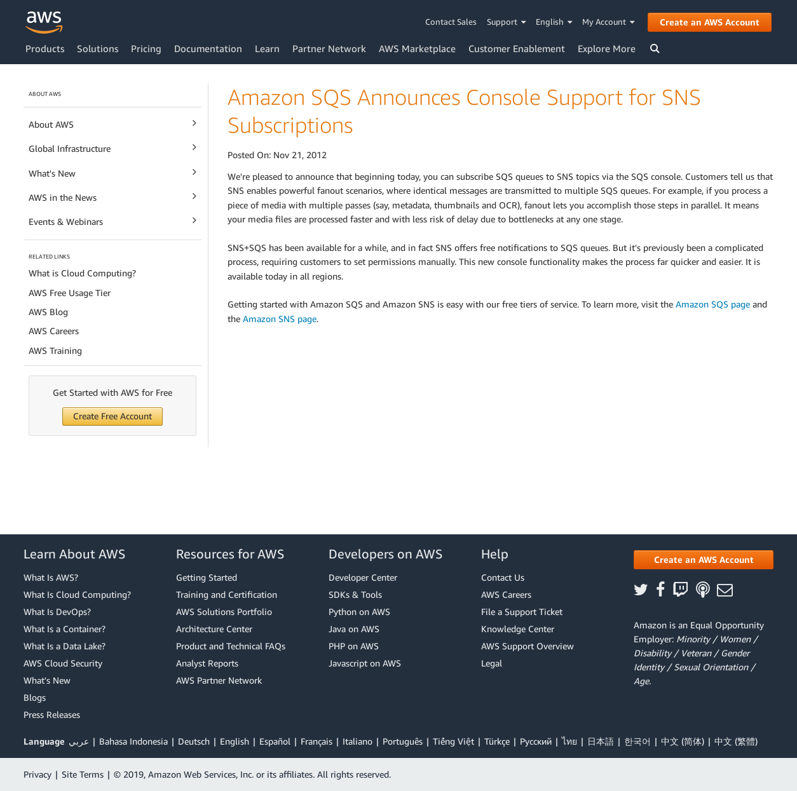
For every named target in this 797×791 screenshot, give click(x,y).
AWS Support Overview (527, 645)
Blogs (35, 697)
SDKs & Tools (355, 594)
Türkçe (497, 741)
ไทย (569, 741)
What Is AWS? (51, 577)
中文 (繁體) (736, 741)
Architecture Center (214, 628)
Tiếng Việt (453, 741)
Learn (267, 48)
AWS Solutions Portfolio (224, 611)
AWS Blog (48, 311)
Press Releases (52, 714)
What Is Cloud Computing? (77, 594)
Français (316, 741)
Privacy (37, 774)
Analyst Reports (207, 663)
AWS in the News (112, 197)
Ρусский (536, 741)
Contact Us (502, 577)
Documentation (208, 48)
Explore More (607, 48)
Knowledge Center (517, 628)
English (554, 22)
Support (506, 22)
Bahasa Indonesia (133, 741)
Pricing (146, 48)
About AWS (112, 124)
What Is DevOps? (57, 611)
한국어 (637, 741)
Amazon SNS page (280, 318)
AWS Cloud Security (63, 663)
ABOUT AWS (45, 93)
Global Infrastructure (112, 148)
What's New (112, 172)
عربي (79, 741)
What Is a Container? (65, 628)
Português (403, 741)
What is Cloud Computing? (82, 272)
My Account (608, 22)
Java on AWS (354, 628)
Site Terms (83, 774)
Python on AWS (359, 611)
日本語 (600, 741)
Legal (491, 663)
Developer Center (363, 577)
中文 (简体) (682, 741)
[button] (703, 559)
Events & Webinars (112, 221)
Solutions (97, 48)
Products (44, 48)
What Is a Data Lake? (65, 645)
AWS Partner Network (219, 680)
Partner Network (329, 48)
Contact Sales (451, 22)
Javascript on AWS (365, 663)
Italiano (357, 741)
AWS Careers (54, 330)
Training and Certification (226, 594)
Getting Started (206, 577)
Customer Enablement (516, 48)
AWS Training (55, 350)
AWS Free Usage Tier (70, 292)
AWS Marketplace (417, 48)
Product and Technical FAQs (230, 645)
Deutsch (194, 741)
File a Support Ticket (521, 611)
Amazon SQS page (713, 304)
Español (274, 741)
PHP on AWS (354, 645)
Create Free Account (112, 415)
